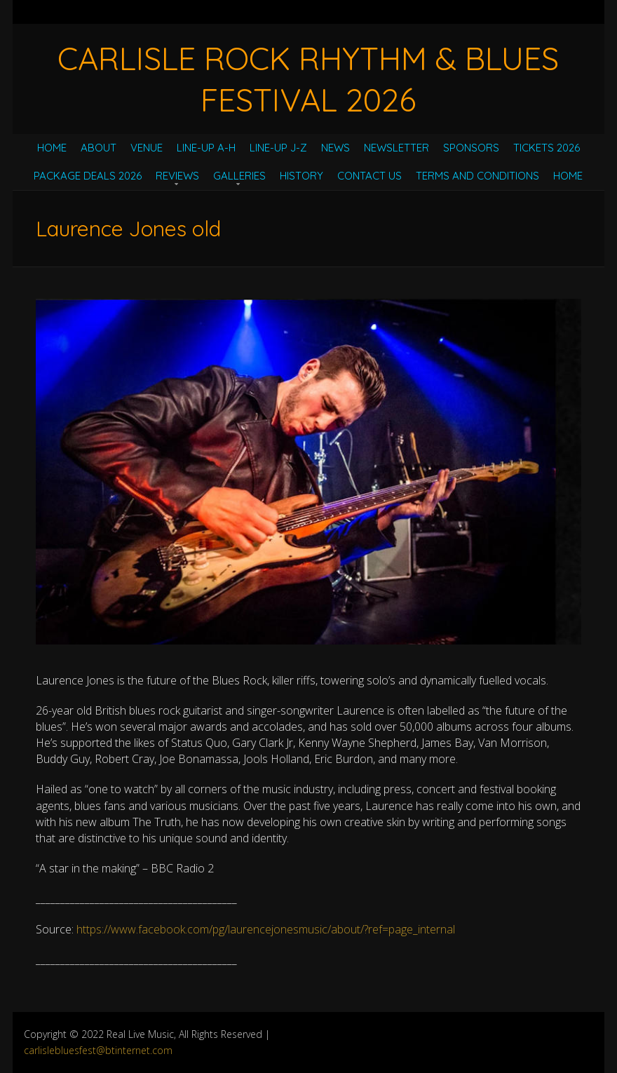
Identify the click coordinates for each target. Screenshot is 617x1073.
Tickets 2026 (546, 147)
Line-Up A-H (206, 147)
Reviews (177, 175)
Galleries (239, 175)
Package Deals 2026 (88, 175)
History (301, 175)
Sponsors (471, 147)
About (98, 147)
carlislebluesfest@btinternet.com (98, 1050)
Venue (146, 147)
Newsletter (396, 147)
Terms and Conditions (477, 175)
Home (52, 147)
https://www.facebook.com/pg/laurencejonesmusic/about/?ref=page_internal (265, 929)
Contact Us (369, 175)
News (335, 147)
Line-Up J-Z (278, 147)
